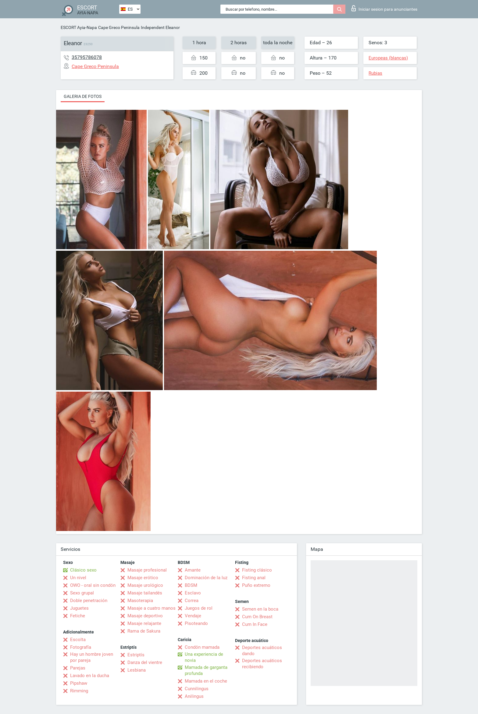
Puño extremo (256, 585)
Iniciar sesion (384, 8)
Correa (191, 600)
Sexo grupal (82, 593)
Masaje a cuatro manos (151, 608)
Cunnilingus (197, 688)
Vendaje (193, 616)
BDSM (191, 585)
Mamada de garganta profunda (206, 670)
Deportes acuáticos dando (262, 650)
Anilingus (194, 696)
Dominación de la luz (206, 577)
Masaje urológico (145, 585)
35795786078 (87, 57)
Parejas (77, 668)
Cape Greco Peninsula (119, 27)
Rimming (79, 691)
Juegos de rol (198, 608)
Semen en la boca (260, 609)
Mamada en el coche (206, 681)
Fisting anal (254, 577)
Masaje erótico (142, 577)
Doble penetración (88, 600)
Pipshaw (78, 683)
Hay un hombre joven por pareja (91, 657)
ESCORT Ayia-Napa (79, 27)
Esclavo (193, 593)
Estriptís (135, 655)
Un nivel (78, 577)
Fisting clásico (257, 570)
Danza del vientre (144, 662)
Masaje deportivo (145, 616)
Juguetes (79, 608)
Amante (193, 570)
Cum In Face (254, 624)
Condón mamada (202, 647)
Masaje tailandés (144, 593)
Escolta (78, 639)
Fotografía (80, 647)
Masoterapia (140, 600)
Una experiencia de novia (204, 657)
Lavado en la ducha (89, 675)
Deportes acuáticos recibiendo (262, 663)
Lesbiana (136, 670)
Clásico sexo (83, 570)
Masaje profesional (147, 570)
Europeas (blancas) (388, 58)
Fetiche (77, 616)
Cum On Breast (257, 616)
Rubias (375, 73)
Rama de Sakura (143, 631)
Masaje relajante (144, 623)
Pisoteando (196, 623)
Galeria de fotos (83, 96)
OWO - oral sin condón (93, 585)
